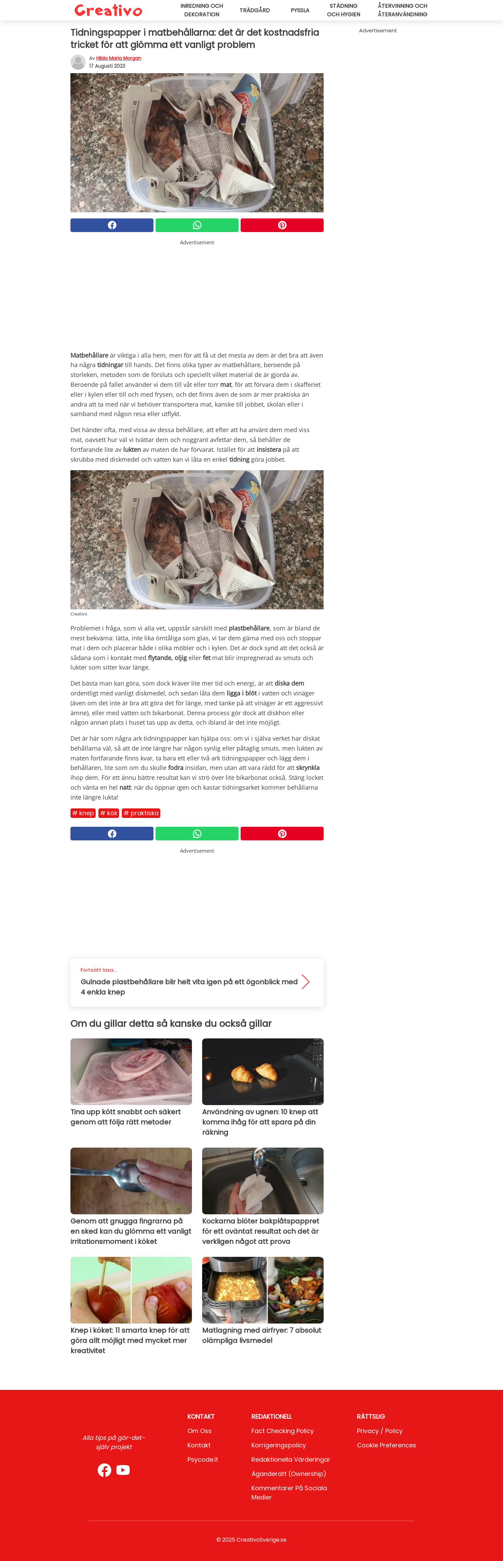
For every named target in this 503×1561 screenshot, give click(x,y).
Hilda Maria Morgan (118, 58)
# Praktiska (141, 813)
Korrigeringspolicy (279, 1445)
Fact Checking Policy (283, 1431)
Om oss (200, 1431)
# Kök (108, 813)
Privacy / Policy (380, 1431)
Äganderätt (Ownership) (289, 1473)
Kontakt (199, 1445)
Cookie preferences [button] (386, 1445)
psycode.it (203, 1459)
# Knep (83, 813)
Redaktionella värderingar (291, 1459)
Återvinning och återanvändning (402, 10)
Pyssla (300, 10)
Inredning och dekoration (201, 10)
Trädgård (255, 10)
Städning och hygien (343, 10)
